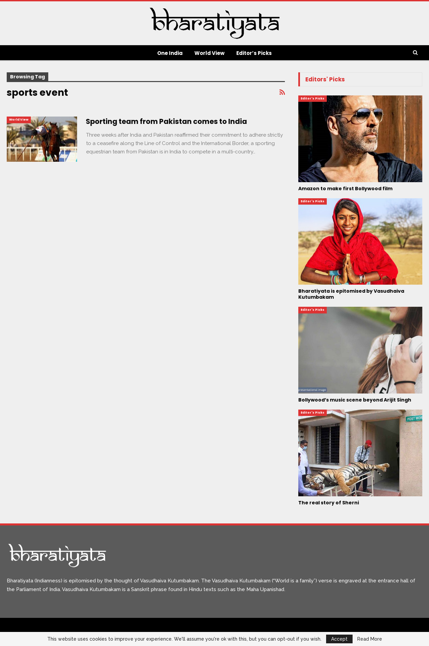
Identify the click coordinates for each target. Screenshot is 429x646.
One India (170, 53)
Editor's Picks (312, 98)
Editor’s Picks (254, 53)
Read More (369, 639)
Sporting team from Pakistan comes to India (166, 121)
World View (209, 53)
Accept (339, 639)
